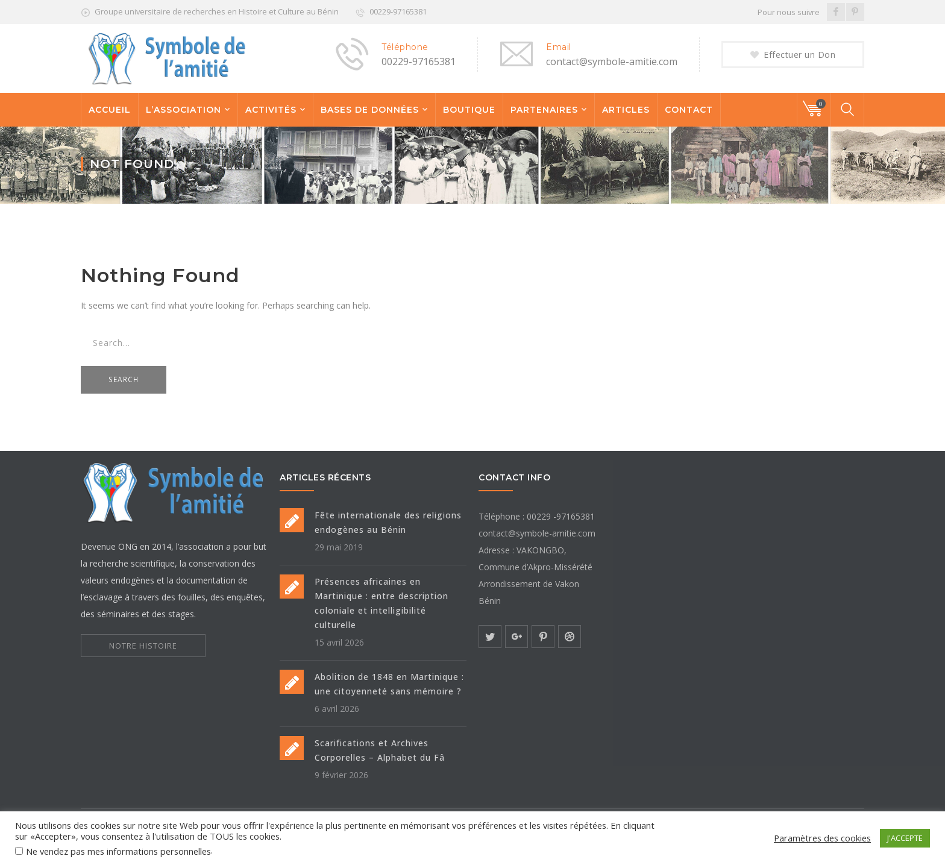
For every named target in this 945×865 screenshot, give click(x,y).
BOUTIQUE (469, 109)
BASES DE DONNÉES (370, 109)
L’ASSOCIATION (183, 109)
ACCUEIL (110, 109)
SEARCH (123, 379)
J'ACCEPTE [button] (905, 837)
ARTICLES (626, 109)
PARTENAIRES (544, 109)
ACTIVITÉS (271, 109)
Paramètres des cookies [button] (822, 837)
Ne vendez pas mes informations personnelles (118, 851)
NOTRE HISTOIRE (143, 645)
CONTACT (689, 109)
